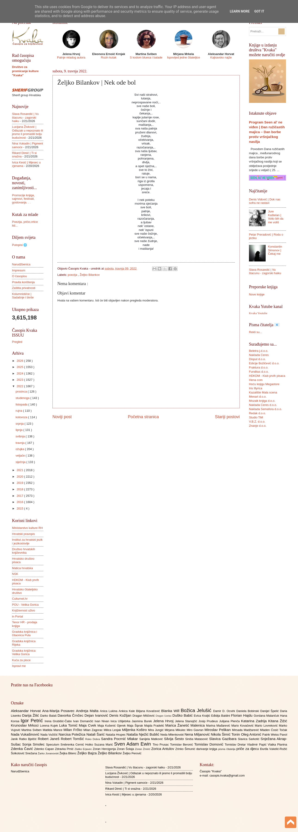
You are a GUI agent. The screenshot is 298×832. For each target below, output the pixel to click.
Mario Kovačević (243, 725)
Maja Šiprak (135, 725)
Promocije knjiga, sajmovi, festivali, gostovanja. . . (23, 198)
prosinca (21, 391)
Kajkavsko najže (221, 57)
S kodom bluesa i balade (146, 57)
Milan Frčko (73, 730)
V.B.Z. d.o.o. (257, 421)
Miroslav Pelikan (218, 730)
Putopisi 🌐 (19, 245)
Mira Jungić (156, 730)
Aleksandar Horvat (26, 711)
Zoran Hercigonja (105, 749)
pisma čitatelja (227, 749)
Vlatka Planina (277, 744)
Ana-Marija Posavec (59, 711)
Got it (259, 11)
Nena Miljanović (197, 734)
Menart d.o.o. (258, 396)
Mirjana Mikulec (176, 730)
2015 (20, 508)
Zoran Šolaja (126, 749)
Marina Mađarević (218, 725)
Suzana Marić (104, 744)
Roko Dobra (93, 739)
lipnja (19, 430)
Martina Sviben (32, 730)
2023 (20, 379)
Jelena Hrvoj (164, 721)
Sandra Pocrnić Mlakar (120, 739)
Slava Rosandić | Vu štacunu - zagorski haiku (25, 117)
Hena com (256, 380)
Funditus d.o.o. (259, 371)
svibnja (20, 436)
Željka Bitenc (68, 753)
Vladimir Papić (257, 744)
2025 (20, 367)
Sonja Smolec (34, 744)
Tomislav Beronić (182, 744)
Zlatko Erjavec (84, 749)
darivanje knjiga (207, 749)
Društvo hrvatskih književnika (23, 550)
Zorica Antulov (163, 749)
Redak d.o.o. (257, 413)
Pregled (17, 342)
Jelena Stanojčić (187, 721)
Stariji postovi (227, 416)
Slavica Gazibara (223, 739)
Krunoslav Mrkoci (25, 725)
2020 (20, 476)
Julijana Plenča (230, 721)
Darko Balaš (49, 715)
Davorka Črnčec (71, 715)
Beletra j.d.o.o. (258, 351)
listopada (21, 404)
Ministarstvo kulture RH (27, 528)
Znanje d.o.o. (257, 425)
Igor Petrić (33, 720)
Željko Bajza (87, 753)
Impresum (18, 270)
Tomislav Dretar (236, 744)
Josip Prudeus (209, 721)
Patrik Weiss (271, 734)
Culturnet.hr (20, 598)
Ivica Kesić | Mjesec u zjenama (125, 794)
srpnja (20, 423)
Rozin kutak (108, 57)
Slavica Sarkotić (249, 739)
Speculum (53, 744)
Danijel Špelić (270, 711)
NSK (15, 574)
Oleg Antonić (251, 734)
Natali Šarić (96, 734)
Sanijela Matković (151, 739)
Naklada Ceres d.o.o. (263, 405)
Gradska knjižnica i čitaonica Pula (24, 633)
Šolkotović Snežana (24, 753)
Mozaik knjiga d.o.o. (262, 400)
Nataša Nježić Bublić (143, 734)
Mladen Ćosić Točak (273, 730)
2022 (20, 386)
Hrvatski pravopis (23, 534)
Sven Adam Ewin (133, 743)
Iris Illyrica (255, 388)
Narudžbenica (21, 264)
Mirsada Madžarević (246, 730)
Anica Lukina (109, 711)
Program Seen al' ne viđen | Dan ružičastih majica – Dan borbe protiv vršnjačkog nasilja (267, 132)
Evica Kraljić (202, 715)
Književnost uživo (23, 610)
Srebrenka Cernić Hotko (77, 744)
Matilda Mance (53, 730)
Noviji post (62, 416)
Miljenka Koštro (135, 730)
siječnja (20, 462)
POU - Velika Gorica (25, 604)
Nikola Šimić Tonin (226, 734)
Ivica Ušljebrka (121, 721)
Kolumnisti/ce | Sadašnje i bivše (23, 295)
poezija (73, 274)
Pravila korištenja (23, 282)
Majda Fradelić (154, 725)
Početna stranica (143, 416)
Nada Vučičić (49, 734)
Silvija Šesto (174, 739)
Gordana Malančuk (267, 715)
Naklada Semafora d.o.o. (265, 409)
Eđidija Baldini (221, 715)
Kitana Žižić (277, 721)
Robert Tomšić (73, 739)
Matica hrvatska (22, 568)
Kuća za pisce (21, 660)
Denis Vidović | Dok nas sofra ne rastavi (264, 201)
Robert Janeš (49, 739)
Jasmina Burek (142, 721)
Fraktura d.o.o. (258, 367)
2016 (20, 502)
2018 (20, 489)
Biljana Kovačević (148, 711)
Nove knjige (256, 294)
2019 (20, 483)
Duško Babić (183, 715)
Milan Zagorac (93, 730)
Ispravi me (19, 666)
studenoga (22, 398)
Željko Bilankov (90, 274)
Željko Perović (132, 753)
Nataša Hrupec (116, 734)
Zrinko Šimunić (185, 749)
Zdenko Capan (44, 749)
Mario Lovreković (267, 725)
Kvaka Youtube (258, 313)
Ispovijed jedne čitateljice (183, 57)
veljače (20, 455)
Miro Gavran (196, 730)
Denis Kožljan (120, 715)
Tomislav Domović (209, 744)
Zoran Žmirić (143, 749)
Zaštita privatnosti (23, 288)
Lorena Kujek (49, 725)
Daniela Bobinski (248, 711)
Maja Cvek (88, 725)
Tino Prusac (161, 744)
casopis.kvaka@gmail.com (227, 775)
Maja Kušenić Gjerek (112, 725)
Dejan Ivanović (97, 715)
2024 (20, 373)
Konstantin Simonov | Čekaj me (275, 250)
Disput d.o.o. (257, 359)
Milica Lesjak (113, 730)
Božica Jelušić (197, 710)
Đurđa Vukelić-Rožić (273, 749)
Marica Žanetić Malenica (185, 725)
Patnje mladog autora (71, 57)
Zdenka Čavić (22, 749)
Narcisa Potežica (72, 734)
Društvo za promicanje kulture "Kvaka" (25, 71)
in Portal (17, 616)
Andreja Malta (88, 711)
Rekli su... (255, 332)
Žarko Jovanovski (48, 753)
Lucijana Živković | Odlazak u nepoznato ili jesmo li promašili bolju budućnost (27, 132)
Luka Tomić (69, 725)
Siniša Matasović (197, 739)
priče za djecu (248, 749)
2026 (20, 360)
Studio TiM (256, 417)
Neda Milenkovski (172, 734)
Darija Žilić (31, 715)
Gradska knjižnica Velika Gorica (24, 652)
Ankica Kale (127, 711)
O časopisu (19, 276)
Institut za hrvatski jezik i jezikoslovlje (27, 541)
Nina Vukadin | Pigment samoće (126, 782)
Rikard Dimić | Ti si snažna (122, 788)
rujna (19, 410)
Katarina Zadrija (254, 721)
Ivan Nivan (103, 721)
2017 (20, 495)
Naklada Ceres (259, 355)
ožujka (20, 449)
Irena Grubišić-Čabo (59, 721)
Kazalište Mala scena (263, 392)
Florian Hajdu (242, 715)
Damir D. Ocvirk (224, 711)
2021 (20, 470)
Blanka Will (171, 711)
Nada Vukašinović (25, 734)
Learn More (240, 11)
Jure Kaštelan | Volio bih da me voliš (275, 217)
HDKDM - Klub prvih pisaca (267, 376)
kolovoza (21, 417)
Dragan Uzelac (164, 716)
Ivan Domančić (84, 721)
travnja (20, 443)
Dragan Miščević (144, 715)
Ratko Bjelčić (28, 739)
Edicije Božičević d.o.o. (264, 363)
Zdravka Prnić (65, 749)
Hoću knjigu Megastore (264, 384)
